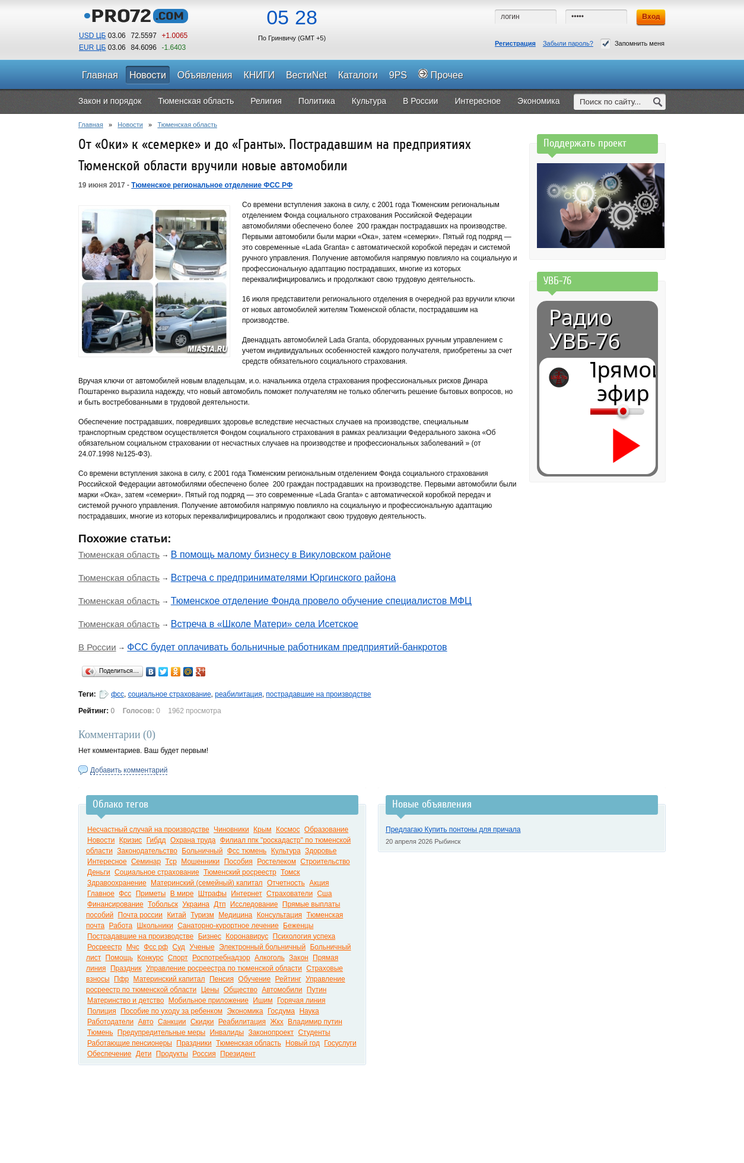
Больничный (202, 851)
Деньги (98, 872)
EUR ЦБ (92, 47)
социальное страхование (169, 694)
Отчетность (286, 883)
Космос (288, 829)
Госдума (281, 1011)
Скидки (202, 1022)
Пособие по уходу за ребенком (171, 1011)
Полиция (101, 1011)
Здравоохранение (117, 883)
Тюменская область (187, 124)
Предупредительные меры (161, 1032)
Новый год (302, 1043)
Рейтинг (288, 979)
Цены (210, 990)
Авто (145, 1022)
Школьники (155, 925)
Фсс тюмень (247, 851)
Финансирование (115, 904)
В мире (182, 893)
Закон (299, 958)
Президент (238, 1054)
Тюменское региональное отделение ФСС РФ (211, 185)
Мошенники (200, 861)
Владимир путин (315, 1022)
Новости (130, 124)
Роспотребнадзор (221, 958)
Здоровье (321, 851)
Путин (316, 990)
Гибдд (156, 840)
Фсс (125, 893)
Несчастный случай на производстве (148, 829)
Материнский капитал (169, 979)
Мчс (132, 947)
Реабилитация (242, 1022)
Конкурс (150, 958)
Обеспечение (109, 1054)
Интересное (107, 861)
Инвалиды (227, 1032)
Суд (179, 947)
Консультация (279, 915)
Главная (90, 124)
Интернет (246, 893)
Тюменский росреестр (240, 872)
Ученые (201, 947)
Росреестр (104, 947)
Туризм (202, 915)
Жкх (276, 1022)
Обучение (254, 979)
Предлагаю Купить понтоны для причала (453, 829)
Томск (290, 872)
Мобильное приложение (208, 1000)
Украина (195, 904)
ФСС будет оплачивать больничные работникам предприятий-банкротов (287, 647)
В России (97, 647)
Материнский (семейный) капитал (207, 883)
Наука (309, 1011)
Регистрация (515, 43)
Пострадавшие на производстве (140, 936)
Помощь (119, 958)
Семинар (146, 861)
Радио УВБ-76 (584, 329)
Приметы (151, 893)
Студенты (314, 1032)
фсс (117, 694)
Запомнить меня (632, 44)
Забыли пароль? (568, 43)
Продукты (172, 1054)
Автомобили (282, 990)
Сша (324, 893)
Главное (101, 893)
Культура (286, 851)
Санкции (172, 1022)
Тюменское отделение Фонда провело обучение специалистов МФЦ (321, 601)
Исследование (254, 904)
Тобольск (163, 904)
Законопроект (271, 1032)
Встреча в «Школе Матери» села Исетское (264, 624)
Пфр (121, 979)
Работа (121, 925)
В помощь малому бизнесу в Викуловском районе (281, 554)
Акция (319, 883)
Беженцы (298, 925)
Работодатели (110, 1022)
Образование (326, 829)
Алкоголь (270, 958)
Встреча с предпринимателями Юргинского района (283, 578)
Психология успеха (304, 936)
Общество (240, 990)
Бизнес (209, 936)
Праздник (126, 968)
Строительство (325, 861)
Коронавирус (246, 936)
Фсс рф (156, 947)
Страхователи (289, 893)
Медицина (235, 915)
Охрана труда (193, 840)
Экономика (245, 1011)
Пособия (238, 861)
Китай (176, 915)
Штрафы (212, 893)
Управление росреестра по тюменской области (224, 968)
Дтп (219, 904)
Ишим (262, 1000)
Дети (144, 1054)
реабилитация (238, 694)
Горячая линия (301, 1000)
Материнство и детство (125, 1000)
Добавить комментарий (128, 770)
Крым (262, 829)
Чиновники (231, 829)
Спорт (178, 958)
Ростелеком (276, 861)
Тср (171, 861)
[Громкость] (597, 411)
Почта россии (140, 915)
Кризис (130, 840)
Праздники (193, 1043)
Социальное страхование (157, 872)
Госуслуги (340, 1043)
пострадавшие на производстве (318, 694)
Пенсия (221, 979)
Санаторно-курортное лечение (228, 925)
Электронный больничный (262, 947)
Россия (203, 1054)
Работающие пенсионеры (129, 1043)
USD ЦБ (92, 35)
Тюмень (100, 1032)
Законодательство (147, 851)
